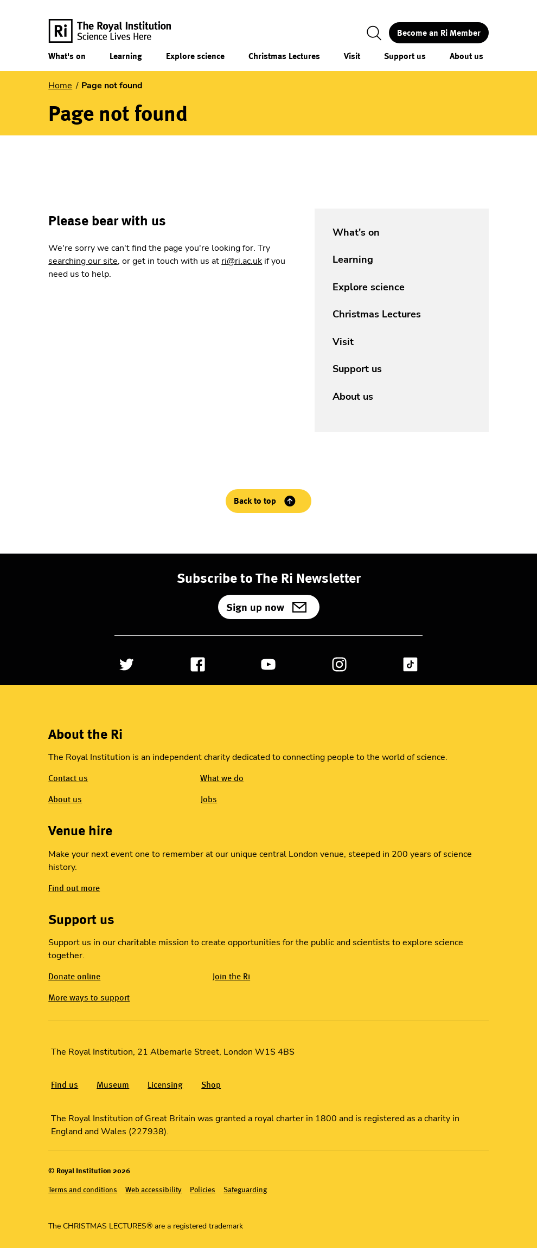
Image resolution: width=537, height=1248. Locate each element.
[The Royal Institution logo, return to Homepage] (119, 33)
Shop (211, 1085)
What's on (67, 56)
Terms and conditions (82, 1189)
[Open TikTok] (410, 664)
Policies (202, 1189)
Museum (113, 1085)
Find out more (74, 888)
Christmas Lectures (284, 56)
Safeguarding (245, 1189)
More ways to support (89, 997)
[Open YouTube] (268, 664)
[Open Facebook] (198, 664)
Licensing (165, 1085)
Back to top (255, 501)
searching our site (83, 261)
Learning (126, 56)
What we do (222, 778)
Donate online (74, 976)
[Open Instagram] (339, 664)
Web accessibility (153, 1189)
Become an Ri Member (439, 33)
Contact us (68, 778)
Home (60, 86)
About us (466, 56)
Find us (64, 1085)
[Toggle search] (374, 33)
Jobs (209, 799)
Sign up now (255, 607)
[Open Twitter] (126, 664)
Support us (405, 56)
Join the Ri (231, 976)
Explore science (195, 56)
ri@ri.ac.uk (241, 261)
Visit (352, 56)
